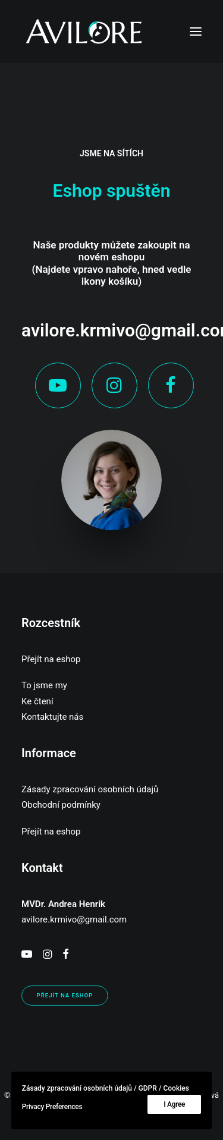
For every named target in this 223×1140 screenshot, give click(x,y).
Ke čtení (37, 701)
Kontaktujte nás (52, 716)
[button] (195, 31)
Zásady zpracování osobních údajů (89, 789)
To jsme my (44, 685)
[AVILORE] (83, 31)
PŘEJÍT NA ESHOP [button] (65, 996)
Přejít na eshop (50, 659)
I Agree (174, 1104)
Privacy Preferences (52, 1107)
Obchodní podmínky (60, 804)
